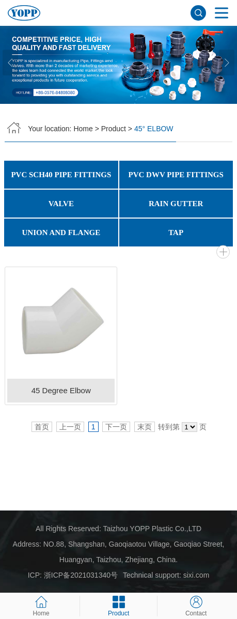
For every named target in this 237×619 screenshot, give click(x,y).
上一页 (70, 427)
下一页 (116, 427)
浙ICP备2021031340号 (81, 575)
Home (82, 129)
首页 (42, 427)
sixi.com (196, 575)
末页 (144, 427)
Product (113, 129)
